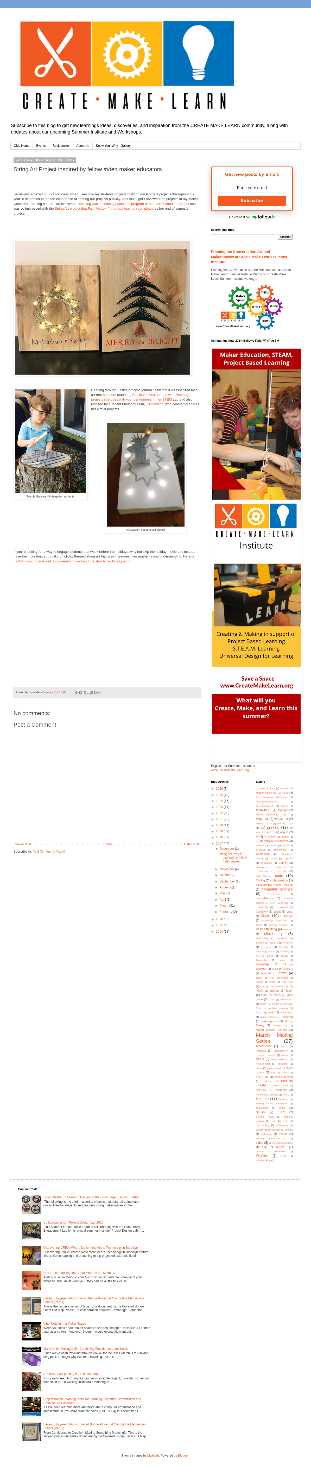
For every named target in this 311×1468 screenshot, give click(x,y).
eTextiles (288, 942)
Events (41, 146)
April (223, 899)
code (279, 876)
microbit (261, 1050)
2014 (220, 931)
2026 (220, 789)
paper (259, 1068)
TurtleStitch (274, 1129)
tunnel (259, 1129)
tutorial (289, 1129)
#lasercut (262, 819)
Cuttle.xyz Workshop (274, 920)
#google (283, 810)
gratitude (266, 973)
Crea (272, 902)
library (263, 1003)
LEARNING (286, 999)
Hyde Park (287, 981)
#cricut (284, 806)
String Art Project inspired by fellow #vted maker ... (233, 857)
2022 (220, 813)
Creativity (262, 911)
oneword (282, 1063)
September (228, 881)
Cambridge (263, 853)
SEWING (283, 1099)
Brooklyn (261, 849)
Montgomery (281, 1050)
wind (283, 1155)
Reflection (261, 1089)
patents (285, 1072)
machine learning (278, 1008)
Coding (260, 880)
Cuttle (265, 916)
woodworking (263, 1160)
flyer (258, 955)
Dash (259, 925)
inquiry (259, 990)
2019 (220, 831)
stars (282, 1107)
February (226, 912)
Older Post (191, 844)
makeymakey (280, 1025)
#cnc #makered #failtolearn (272, 797)
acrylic (284, 832)
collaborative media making (274, 884)
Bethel (285, 845)
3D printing (270, 827)
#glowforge (263, 810)
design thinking (278, 925)
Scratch (262, 1099)
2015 (220, 925)
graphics (288, 968)
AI (257, 836)
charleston (262, 867)
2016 (220, 919)
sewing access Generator (272, 1103)
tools (285, 1121)
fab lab (283, 947)
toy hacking (263, 1125)
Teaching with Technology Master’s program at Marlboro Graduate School (133, 204)
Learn (272, 999)
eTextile (273, 942)
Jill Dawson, (155, 404)
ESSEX (260, 942)
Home (107, 844)
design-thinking (266, 929)
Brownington (280, 849)
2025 (220, 795)
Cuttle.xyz (287, 916)
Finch (272, 951)
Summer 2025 (265, 1116)
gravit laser (263, 977)
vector (283, 1133)
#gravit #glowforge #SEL (271, 814)
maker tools (286, 1012)
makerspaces (269, 1021)
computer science (277, 889)
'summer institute (265, 788)
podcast (267, 1081)
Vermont (260, 1138)
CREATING (281, 907)
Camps (273, 858)
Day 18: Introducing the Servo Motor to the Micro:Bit (79, 1273)
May (223, 893)
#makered (281, 819)
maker (271, 1012)
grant (275, 968)
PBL (258, 1076)
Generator (261, 960)
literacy (276, 1003)
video (260, 1143)
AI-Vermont (270, 836)
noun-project (263, 1063)
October (226, 875)
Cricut (277, 911)
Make (259, 1012)
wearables (280, 1151)
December (227, 849)
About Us (82, 146)
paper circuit (274, 1068)
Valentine (266, 1134)
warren (260, 1151)
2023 (220, 807)
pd (267, 1076)
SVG (274, 1120)
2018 (220, 837)
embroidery (262, 938)
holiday (272, 981)
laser (289, 990)
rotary (286, 1094)
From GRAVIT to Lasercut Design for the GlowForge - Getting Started (91, 1197)
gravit (282, 973)
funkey (270, 955)
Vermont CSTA (279, 1138)
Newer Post (23, 844)
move (259, 1055)
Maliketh (153, 1455)
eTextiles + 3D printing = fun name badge (71, 1374)
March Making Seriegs (271, 1029)
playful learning (283, 1076)
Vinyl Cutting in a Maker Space (64, 1323)
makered (287, 1016)
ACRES (270, 832)
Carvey (283, 862)
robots (274, 1094)
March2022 (264, 1046)
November (227, 869)
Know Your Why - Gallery (113, 146)
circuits (281, 871)
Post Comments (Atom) (49, 851)
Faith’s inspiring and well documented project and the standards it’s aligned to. (73, 561)
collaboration (279, 880)
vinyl (264, 1146)
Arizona (285, 836)
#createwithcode (265, 806)
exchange (266, 947)
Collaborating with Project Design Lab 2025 (73, 1222)
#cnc (285, 792)
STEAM (261, 1112)
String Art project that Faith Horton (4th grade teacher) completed (104, 208)
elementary (273, 934)
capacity (288, 858)
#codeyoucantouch (266, 801)
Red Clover (281, 1085)
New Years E (279, 1059)
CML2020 (261, 876)
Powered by (252, 217)
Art (257, 841)
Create (284, 902)
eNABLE (282, 938)
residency (281, 1089)
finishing (284, 951)
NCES (260, 1059)
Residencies (61, 146)
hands (259, 981)
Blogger (183, 1455)
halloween (282, 977)
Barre (274, 845)
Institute (274, 990)
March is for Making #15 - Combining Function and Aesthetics (86, 1349)
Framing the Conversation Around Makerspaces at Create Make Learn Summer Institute (249, 257)
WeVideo (262, 1156)
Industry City (281, 986)
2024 (220, 801)
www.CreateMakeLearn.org (230, 770)
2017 (220, 843)
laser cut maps (271, 995)
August (225, 887)
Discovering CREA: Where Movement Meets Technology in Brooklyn (90, 1248)
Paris (273, 1072)
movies (272, 1055)
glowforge (263, 964)
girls (282, 960)
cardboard (266, 862)
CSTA (289, 911)
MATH (284, 1046)
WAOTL (280, 1147)
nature (284, 1055)
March (224, 905)
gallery (284, 955)
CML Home (21, 146)
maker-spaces (268, 1016)
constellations (264, 898)
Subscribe (252, 200)
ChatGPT (281, 867)
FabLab (260, 951)
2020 (220, 825)
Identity (264, 986)
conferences (275, 894)
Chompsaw (262, 871)
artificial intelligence (276, 840)
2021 (220, 819)
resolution (261, 1094)
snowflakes (262, 1107)
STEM (281, 1112)
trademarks (282, 1125)
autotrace (261, 845)
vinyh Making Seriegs (281, 1142)
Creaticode (262, 907)
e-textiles (288, 929)
